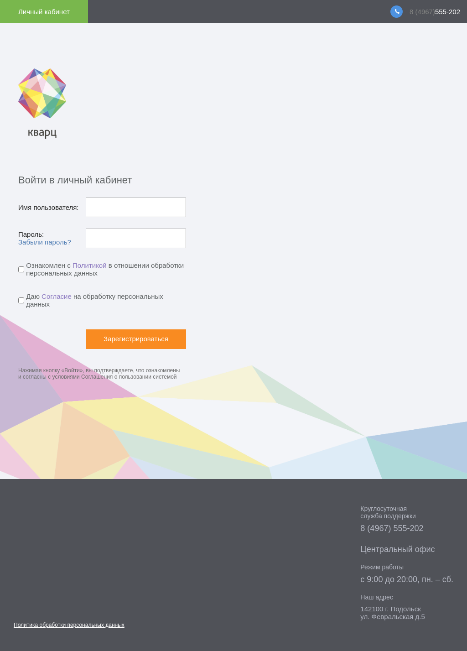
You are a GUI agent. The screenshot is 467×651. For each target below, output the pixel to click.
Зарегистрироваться (136, 339)
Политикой (90, 265)
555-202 (435, 12)
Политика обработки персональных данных (69, 625)
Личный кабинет (44, 12)
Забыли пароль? (44, 242)
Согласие (57, 296)
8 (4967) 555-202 (391, 528)
